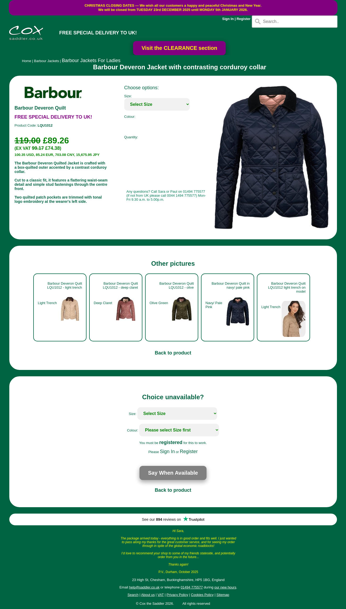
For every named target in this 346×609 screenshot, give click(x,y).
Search (132, 595)
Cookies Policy (202, 595)
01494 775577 (192, 587)
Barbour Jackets (46, 61)
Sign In (228, 19)
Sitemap (222, 595)
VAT (161, 595)
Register (243, 19)
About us (148, 595)
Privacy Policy (177, 595)
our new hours (225, 587)
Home (26, 61)
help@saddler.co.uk (144, 587)
